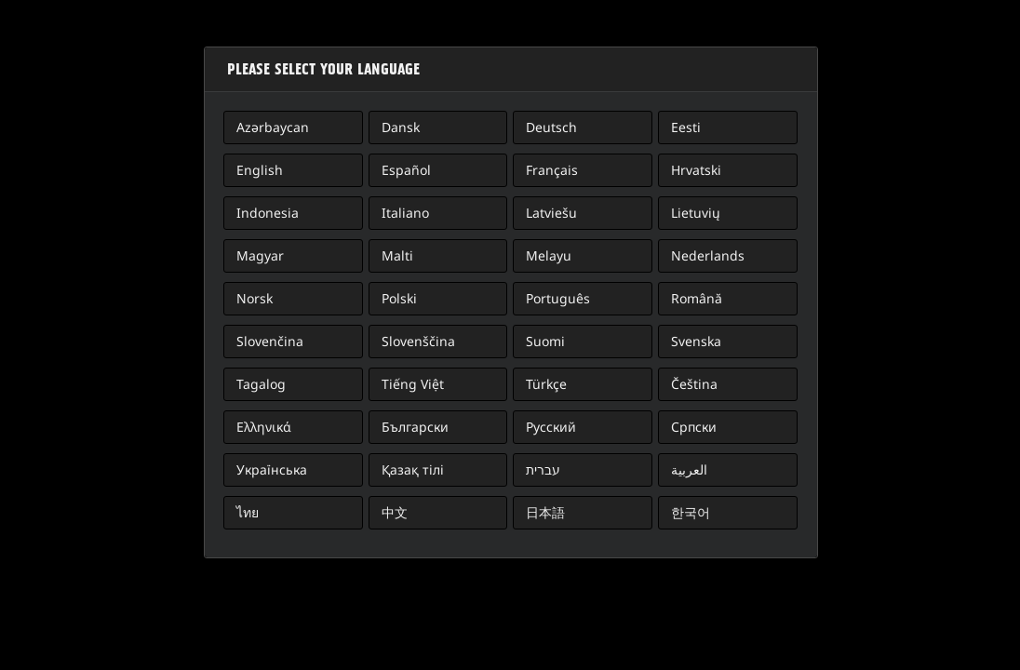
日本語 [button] (545, 512)
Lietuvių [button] (695, 212)
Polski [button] (399, 298)
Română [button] (696, 298)
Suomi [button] (545, 341)
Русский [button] (551, 427)
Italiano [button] (405, 212)
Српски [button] (694, 427)
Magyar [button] (260, 255)
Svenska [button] (696, 341)
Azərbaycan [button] (272, 127)
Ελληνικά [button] (263, 427)
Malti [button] (397, 255)
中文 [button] (395, 512)
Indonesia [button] (267, 212)
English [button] (259, 170)
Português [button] (558, 298)
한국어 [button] (690, 512)
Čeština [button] (694, 384)
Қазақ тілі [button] (413, 469)
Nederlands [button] (708, 255)
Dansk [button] (401, 127)
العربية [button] (689, 469)
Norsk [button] (254, 298)
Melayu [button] (548, 255)
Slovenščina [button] (418, 341)
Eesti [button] (686, 127)
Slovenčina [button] (269, 341)
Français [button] (552, 170)
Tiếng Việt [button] (413, 384)
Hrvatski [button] (696, 170)
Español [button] (406, 170)
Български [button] (415, 427)
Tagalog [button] (261, 384)
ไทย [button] (247, 512)
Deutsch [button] (551, 127)
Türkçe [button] (546, 384)
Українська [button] (271, 469)
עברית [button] (543, 469)
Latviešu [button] (551, 212)
